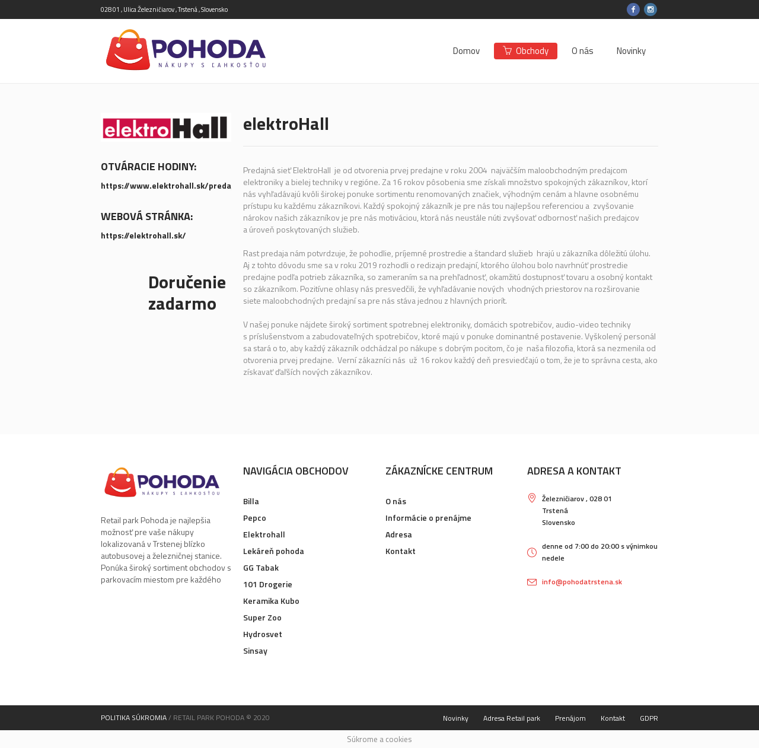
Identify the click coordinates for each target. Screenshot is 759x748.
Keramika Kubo (271, 600)
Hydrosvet (262, 634)
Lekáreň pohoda (273, 551)
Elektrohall (264, 534)
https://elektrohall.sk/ (143, 235)
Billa (251, 501)
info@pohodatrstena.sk (582, 581)
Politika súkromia (134, 717)
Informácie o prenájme (428, 517)
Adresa (398, 534)
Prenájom (570, 718)
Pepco (254, 517)
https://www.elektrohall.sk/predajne (172, 185)
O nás (395, 501)
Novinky (455, 718)
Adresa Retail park (511, 718)
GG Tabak (261, 567)
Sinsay (255, 650)
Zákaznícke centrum (439, 471)
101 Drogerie (267, 584)
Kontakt (400, 551)
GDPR (649, 718)
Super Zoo (262, 617)
